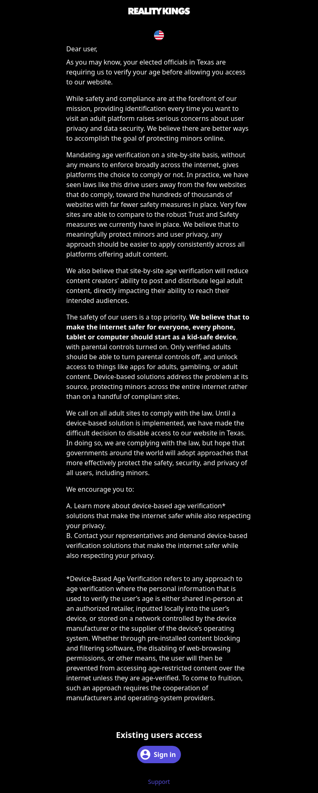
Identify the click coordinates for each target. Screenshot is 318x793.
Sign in (158, 754)
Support (159, 782)
